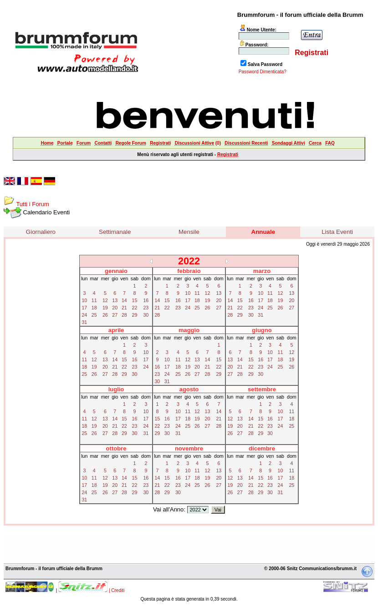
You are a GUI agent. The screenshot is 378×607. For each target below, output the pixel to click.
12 (105, 300)
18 (94, 307)
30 (145, 315)
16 (145, 300)
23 (145, 307)
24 (84, 315)
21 (124, 307)
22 (135, 307)
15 (135, 300)
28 (124, 315)
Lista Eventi (337, 231)
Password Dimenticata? (262, 71)
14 (124, 300)
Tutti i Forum (32, 204)
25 (94, 315)
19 (105, 307)
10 (84, 300)
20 (114, 307)
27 (114, 315)
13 (114, 300)
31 (84, 322)
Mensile (189, 231)
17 (84, 307)
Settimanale (115, 231)
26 (105, 315)
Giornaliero (41, 231)
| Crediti (116, 590)
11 (94, 300)
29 (135, 315)
